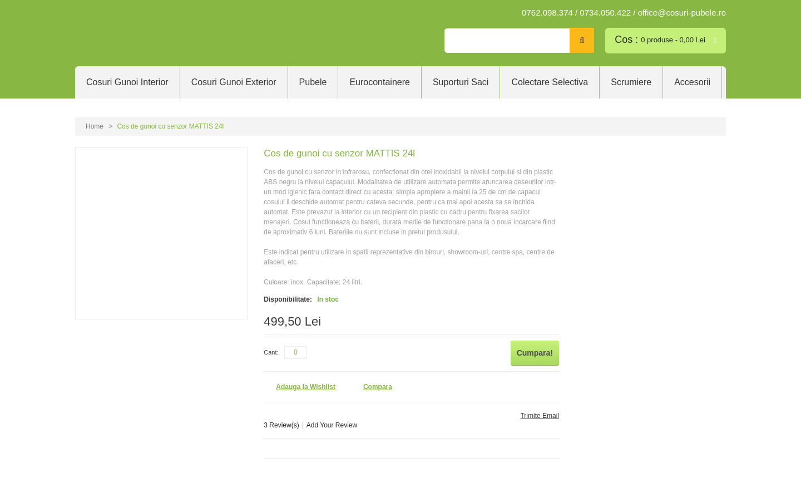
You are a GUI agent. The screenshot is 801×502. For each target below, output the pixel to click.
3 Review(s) (281, 425)
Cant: (271, 352)
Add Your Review (331, 425)
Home (94, 126)
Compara (377, 387)
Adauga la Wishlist (305, 387)
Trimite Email (539, 416)
